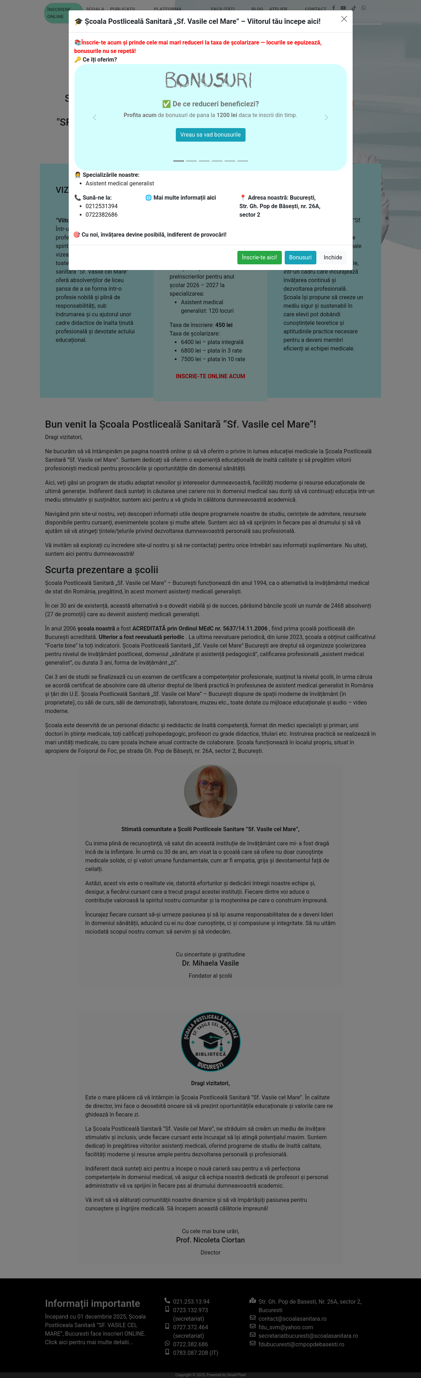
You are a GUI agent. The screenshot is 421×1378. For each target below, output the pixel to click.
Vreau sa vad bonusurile (210, 134)
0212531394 (102, 206)
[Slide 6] (242, 161)
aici (211, 197)
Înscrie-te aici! (259, 257)
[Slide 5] (230, 161)
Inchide (333, 257)
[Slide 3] (204, 161)
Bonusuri (300, 257)
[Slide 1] (178, 161)
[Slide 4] (217, 161)
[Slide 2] (191, 161)
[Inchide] (344, 19)
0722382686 (102, 214)
